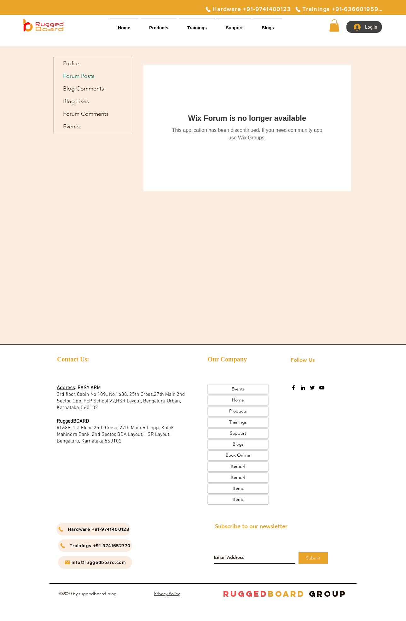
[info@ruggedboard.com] (95, 562)
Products (238, 411)
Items (238, 488)
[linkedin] (303, 387)
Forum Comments (86, 113)
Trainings (238, 422)
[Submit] (313, 558)
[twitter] (312, 387)
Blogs (238, 444)
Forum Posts (79, 76)
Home (238, 400)
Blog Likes (76, 101)
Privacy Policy (167, 593)
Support (238, 433)
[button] (234, 25)
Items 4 (238, 466)
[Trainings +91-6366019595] (338, 9)
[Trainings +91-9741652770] (95, 545)
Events (71, 126)
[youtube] (322, 387)
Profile (71, 63)
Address (66, 388)
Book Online (238, 455)
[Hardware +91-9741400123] (248, 9)
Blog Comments (83, 88)
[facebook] (293, 387)
